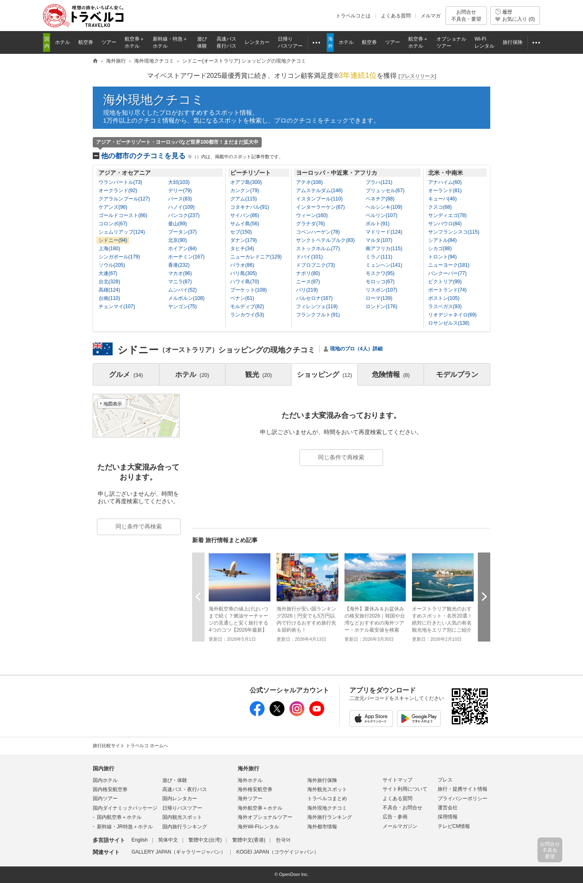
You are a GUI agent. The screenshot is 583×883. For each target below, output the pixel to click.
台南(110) (109, 298)
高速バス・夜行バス (184, 789)
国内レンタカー (179, 798)
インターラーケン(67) (320, 207)
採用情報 (448, 817)
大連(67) (108, 273)
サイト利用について (405, 789)
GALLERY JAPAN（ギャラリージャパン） (178, 852)
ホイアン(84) (182, 248)
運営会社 (448, 808)
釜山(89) (177, 224)
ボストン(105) (444, 298)
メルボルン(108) (186, 298)
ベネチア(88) (380, 199)
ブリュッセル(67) (385, 190)
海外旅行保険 (322, 780)
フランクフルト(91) (318, 315)
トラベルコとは (353, 15)
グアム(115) (243, 199)
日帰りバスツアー (182, 808)
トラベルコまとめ (327, 798)
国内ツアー (105, 798)
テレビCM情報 (454, 826)
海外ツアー (250, 798)
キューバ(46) (442, 199)
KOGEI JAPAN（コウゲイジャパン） (277, 852)
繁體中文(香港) (248, 840)
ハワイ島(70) (244, 282)
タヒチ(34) (242, 248)
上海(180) (109, 248)
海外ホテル (250, 780)
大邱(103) (179, 182)
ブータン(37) (182, 232)
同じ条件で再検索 (341, 457)
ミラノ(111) (379, 257)
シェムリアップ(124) (122, 232)
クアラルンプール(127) (124, 199)
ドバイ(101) (309, 257)
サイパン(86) (244, 215)
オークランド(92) (118, 190)
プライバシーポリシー (462, 798)
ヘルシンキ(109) (384, 207)
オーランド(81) (445, 190)
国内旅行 (103, 768)
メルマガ (431, 15)
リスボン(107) (381, 290)
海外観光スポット (327, 789)
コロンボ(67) (113, 224)
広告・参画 (395, 817)
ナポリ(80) (308, 273)
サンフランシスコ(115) (453, 232)
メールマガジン (400, 826)
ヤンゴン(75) (182, 306)
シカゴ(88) (440, 248)
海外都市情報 (322, 827)
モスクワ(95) (380, 273)
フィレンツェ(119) (316, 306)
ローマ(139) (379, 298)
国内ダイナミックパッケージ (125, 808)
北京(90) (177, 240)
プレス (445, 780)
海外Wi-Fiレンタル (258, 827)
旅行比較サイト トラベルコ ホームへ (130, 745)
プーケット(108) (248, 290)
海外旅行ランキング (329, 817)
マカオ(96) (180, 273)
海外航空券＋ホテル (260, 808)
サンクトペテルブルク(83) (325, 240)
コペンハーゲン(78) (318, 232)
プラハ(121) (379, 182)
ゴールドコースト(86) (123, 215)
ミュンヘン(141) (384, 265)
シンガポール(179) (119, 257)
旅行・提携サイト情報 (462, 789)
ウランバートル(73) (120, 182)
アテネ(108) (309, 182)
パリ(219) (307, 290)
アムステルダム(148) (319, 190)
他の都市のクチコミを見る (192, 156)
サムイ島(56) (244, 224)
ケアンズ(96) (113, 207)
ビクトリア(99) (445, 282)
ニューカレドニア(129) (256, 257)
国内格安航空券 (110, 789)
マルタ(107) (379, 240)
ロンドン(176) (381, 306)
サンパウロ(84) (445, 224)
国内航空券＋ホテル (119, 817)
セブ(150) (241, 232)
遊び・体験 (174, 780)
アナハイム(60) (445, 182)
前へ (198, 596)
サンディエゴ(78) (447, 215)
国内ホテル (105, 780)
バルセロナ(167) (314, 298)
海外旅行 (248, 768)
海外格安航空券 (255, 789)
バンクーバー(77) (447, 273)
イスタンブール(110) (319, 199)
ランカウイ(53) (247, 315)
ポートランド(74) (447, 290)
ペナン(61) (242, 298)
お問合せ (466, 15)
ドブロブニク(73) (315, 265)
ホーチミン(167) (186, 257)
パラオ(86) (242, 265)
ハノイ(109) (181, 207)
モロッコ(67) (380, 282)
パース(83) (180, 199)
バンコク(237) (184, 215)
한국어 (283, 840)
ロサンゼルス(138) (449, 323)
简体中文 (168, 840)
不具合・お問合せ (402, 808)
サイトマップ (397, 780)
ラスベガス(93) (445, 306)
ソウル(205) (112, 265)
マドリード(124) (384, 232)
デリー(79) (180, 190)
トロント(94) (442, 257)
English (139, 840)
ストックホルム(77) (318, 248)
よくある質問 (396, 15)
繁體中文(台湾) (205, 840)
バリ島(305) (243, 273)
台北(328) (109, 282)
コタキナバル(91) (249, 207)
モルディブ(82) (247, 306)
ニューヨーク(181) (449, 265)
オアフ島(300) (246, 182)
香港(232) (179, 265)
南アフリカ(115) (384, 248)
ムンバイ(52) (182, 290)
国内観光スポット (182, 817)
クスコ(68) (440, 207)
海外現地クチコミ (153, 99)
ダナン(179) (243, 240)
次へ (484, 596)
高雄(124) (109, 290)
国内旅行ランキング (184, 827)
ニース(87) (308, 282)
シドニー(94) (113, 240)
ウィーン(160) (312, 215)
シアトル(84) (442, 240)
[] (417, 76)
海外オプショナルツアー (265, 817)
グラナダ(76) (310, 224)
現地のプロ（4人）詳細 (356, 349)
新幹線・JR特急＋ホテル (125, 827)
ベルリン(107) (381, 215)
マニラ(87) (180, 282)
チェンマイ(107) (117, 306)
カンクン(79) (244, 190)
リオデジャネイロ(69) (452, 315)
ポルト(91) (377, 224)
